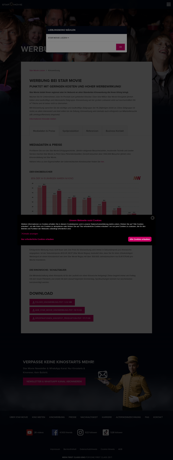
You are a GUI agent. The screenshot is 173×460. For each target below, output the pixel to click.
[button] (29, 234)
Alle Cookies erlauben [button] (140, 239)
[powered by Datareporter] (152, 219)
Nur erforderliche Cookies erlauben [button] (37, 239)
